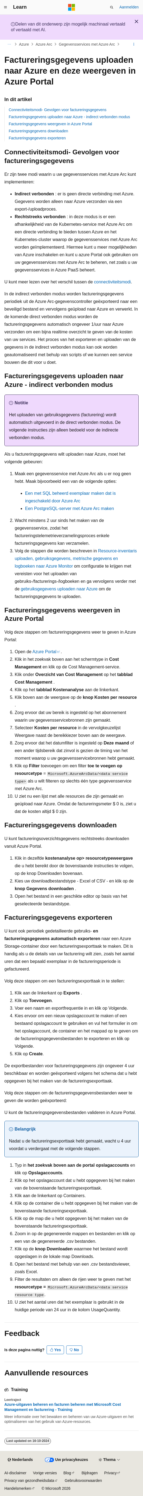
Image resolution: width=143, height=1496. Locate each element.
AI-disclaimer (15, 1473)
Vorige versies (45, 1473)
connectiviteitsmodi (112, 282)
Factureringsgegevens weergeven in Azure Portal (50, 124)
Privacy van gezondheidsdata (29, 1480)
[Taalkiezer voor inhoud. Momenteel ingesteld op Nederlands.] (20, 1460)
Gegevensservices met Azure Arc (87, 44)
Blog (67, 1473)
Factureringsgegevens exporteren (37, 138)
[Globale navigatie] (5, 7)
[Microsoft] (71, 7)
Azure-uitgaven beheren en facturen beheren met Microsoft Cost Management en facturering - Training (62, 1407)
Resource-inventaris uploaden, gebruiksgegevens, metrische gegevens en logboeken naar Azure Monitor (76, 558)
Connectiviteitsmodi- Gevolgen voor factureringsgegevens (58, 110)
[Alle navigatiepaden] (9, 44)
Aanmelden (129, 7)
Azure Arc (44, 44)
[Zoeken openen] (111, 7)
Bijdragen (89, 1473)
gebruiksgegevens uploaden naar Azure (59, 589)
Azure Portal (44, 651)
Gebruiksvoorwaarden (83, 1480)
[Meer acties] (134, 44)
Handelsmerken (17, 1488)
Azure (24, 44)
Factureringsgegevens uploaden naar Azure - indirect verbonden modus (69, 117)
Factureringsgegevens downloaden (38, 131)
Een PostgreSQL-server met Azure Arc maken (69, 508)
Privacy (110, 1473)
